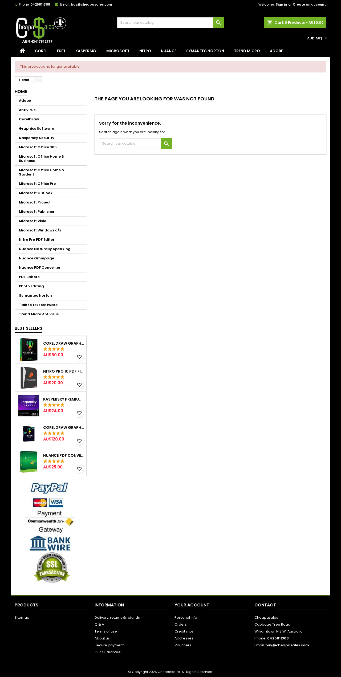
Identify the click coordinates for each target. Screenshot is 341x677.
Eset (61, 51)
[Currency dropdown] (317, 38)
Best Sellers (28, 328)
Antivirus (27, 109)
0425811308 (40, 4)
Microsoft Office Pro (37, 183)
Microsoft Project (35, 202)
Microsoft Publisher (37, 211)
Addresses (183, 638)
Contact (265, 605)
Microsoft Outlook (35, 192)
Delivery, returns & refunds (117, 617)
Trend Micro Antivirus (39, 314)
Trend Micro (247, 51)
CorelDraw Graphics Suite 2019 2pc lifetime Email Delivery (63, 343)
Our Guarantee (108, 652)
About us (102, 638)
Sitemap (22, 617)
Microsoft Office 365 (38, 147)
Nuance (168, 51)
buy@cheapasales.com (91, 4)
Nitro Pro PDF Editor (37, 239)
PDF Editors (29, 276)
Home (21, 91)
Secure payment (109, 645)
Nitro (145, 51)
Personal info (185, 617)
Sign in (281, 4)
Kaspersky (85, 51)
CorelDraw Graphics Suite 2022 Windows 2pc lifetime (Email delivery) (63, 427)
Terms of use (106, 631)
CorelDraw (29, 119)
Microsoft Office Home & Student (41, 172)
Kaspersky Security (36, 137)
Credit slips (184, 631)
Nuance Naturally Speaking (45, 248)
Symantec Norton (205, 51)
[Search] (170, 22)
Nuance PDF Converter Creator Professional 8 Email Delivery (63, 455)
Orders (180, 624)
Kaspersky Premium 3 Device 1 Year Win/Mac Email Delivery (63, 399)
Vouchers (182, 645)
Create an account (309, 4)
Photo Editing (31, 286)
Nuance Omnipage (36, 258)
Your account (191, 605)
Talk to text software (38, 304)
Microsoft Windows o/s (40, 230)
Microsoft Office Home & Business (41, 158)
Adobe (276, 51)
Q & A (99, 624)
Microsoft (117, 51)
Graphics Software (36, 128)
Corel (41, 51)
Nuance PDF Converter (39, 267)
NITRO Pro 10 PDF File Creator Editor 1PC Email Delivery (63, 371)
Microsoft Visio (32, 220)
